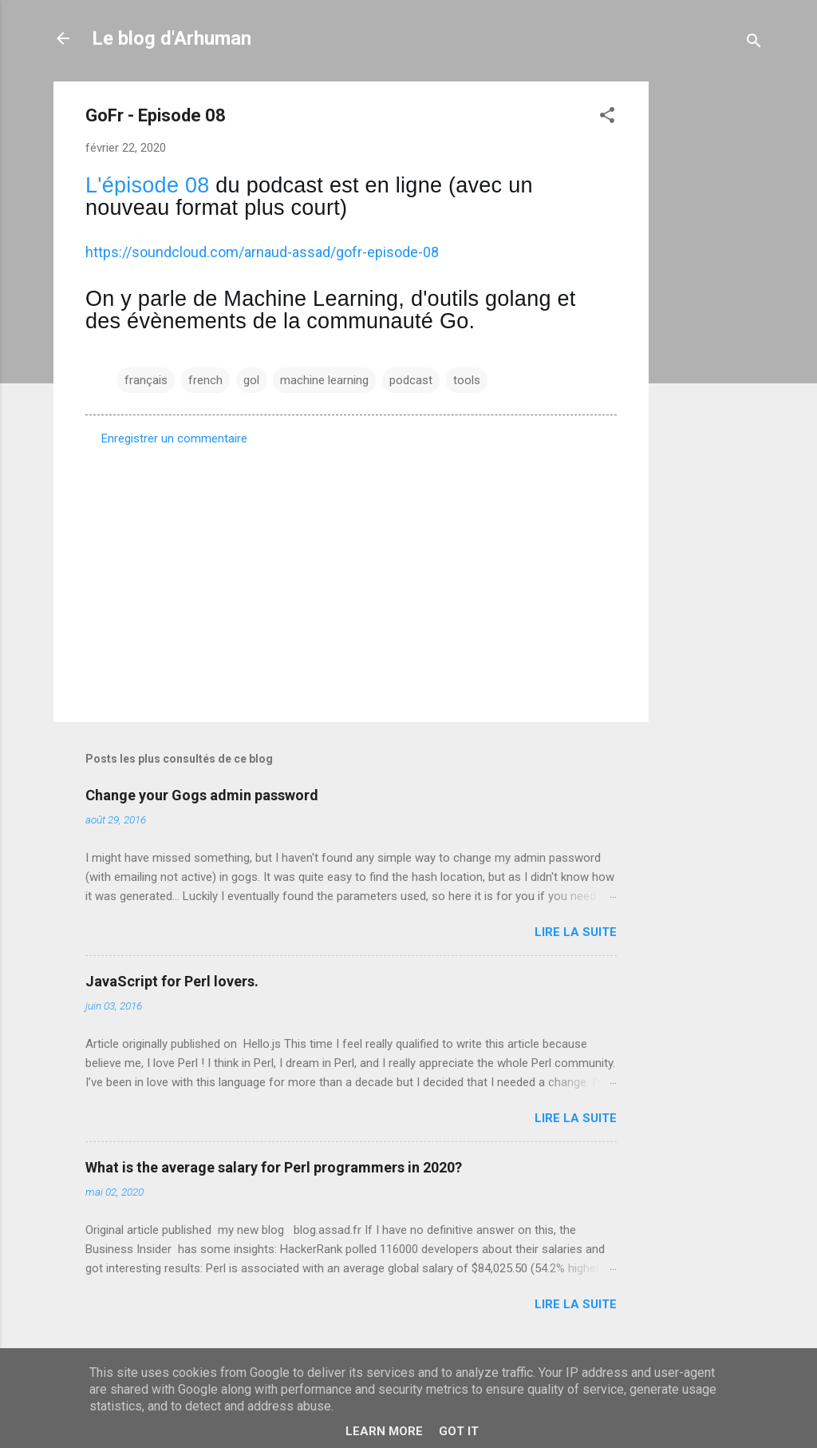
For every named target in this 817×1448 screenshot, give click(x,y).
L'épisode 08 (147, 185)
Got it (459, 1431)
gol (251, 380)
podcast (410, 380)
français (146, 380)
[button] (607, 117)
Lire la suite (576, 932)
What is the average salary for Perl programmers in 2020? (273, 1167)
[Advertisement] (712, 321)
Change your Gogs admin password (201, 795)
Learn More (384, 1431)
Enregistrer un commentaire (174, 438)
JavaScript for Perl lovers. (172, 981)
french (205, 380)
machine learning (324, 380)
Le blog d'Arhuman (171, 38)
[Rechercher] (754, 43)
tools (466, 380)
